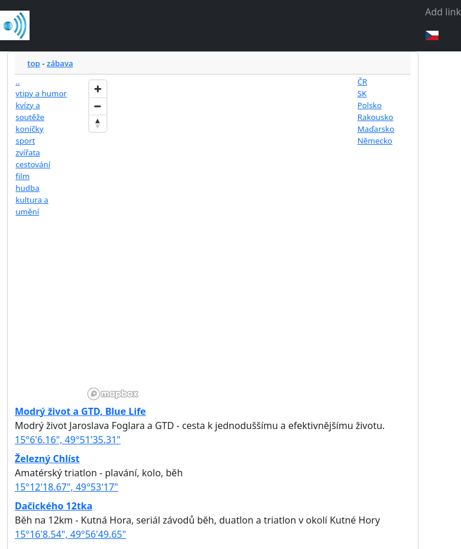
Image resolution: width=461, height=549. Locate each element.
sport (25, 140)
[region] (213, 239)
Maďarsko (376, 129)
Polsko (370, 105)
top (33, 63)
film (22, 176)
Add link (443, 11)
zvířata (27, 152)
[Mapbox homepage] (113, 394)
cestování (32, 164)
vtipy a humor (41, 93)
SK (362, 93)
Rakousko (376, 117)
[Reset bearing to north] (97, 123)
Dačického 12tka (53, 505)
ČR (363, 81)
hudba (27, 188)
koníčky (29, 129)
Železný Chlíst (47, 458)
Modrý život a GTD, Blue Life (80, 411)
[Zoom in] (97, 89)
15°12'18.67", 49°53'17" (66, 486)
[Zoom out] (97, 106)
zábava (60, 63)
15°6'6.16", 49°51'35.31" (68, 439)
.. (17, 81)
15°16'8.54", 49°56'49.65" (70, 534)
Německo (375, 140)
